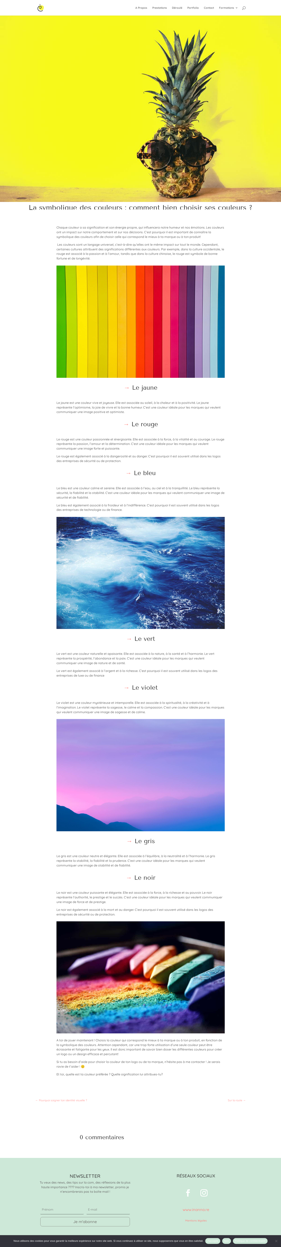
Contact (209, 8)
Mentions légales (196, 1220)
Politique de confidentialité (250, 1240)
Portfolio (193, 8)
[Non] (276, 1241)
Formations (226, 8)
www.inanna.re (196, 1209)
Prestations (159, 8)
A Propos (141, 8)
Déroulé (177, 8)
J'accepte (212, 1240)
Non (226, 1240)
